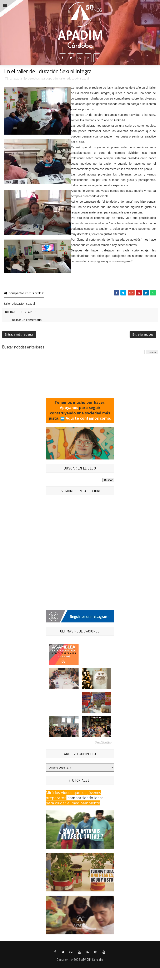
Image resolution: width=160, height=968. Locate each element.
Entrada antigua (143, 334)
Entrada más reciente (19, 334)
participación (49, 78)
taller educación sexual (74, 78)
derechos (34, 78)
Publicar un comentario (26, 320)
